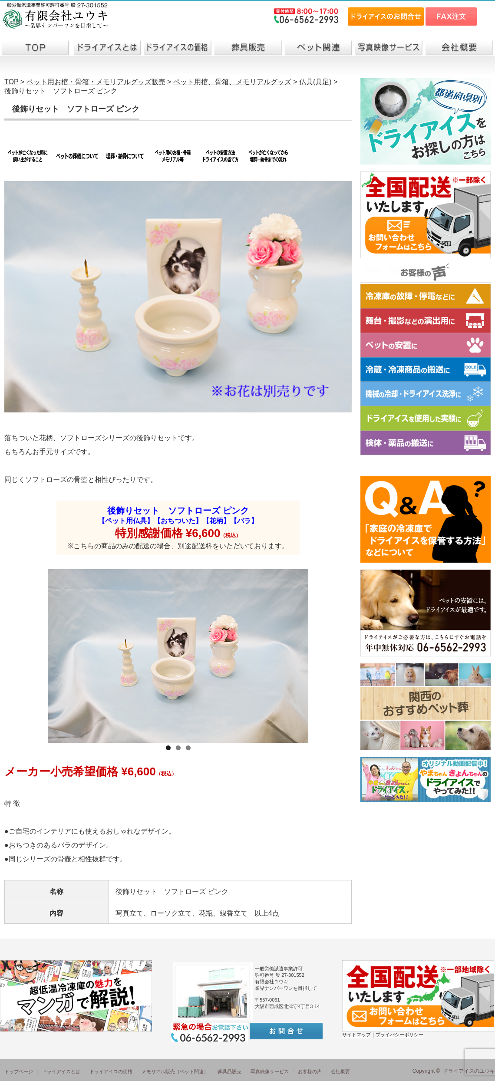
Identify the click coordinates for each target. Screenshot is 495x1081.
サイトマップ (356, 1034)
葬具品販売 (229, 1071)
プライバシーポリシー (399, 1034)
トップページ (18, 1071)
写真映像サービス (270, 1071)
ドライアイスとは (61, 1071)
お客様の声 (310, 1071)
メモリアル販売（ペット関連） (175, 1071)
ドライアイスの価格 (110, 1071)
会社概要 (340, 1071)
